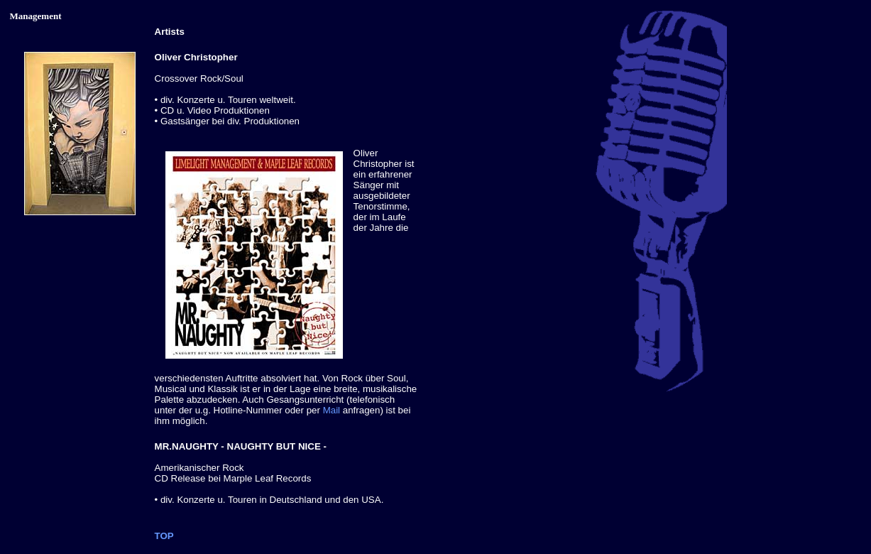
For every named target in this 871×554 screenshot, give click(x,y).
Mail (331, 410)
